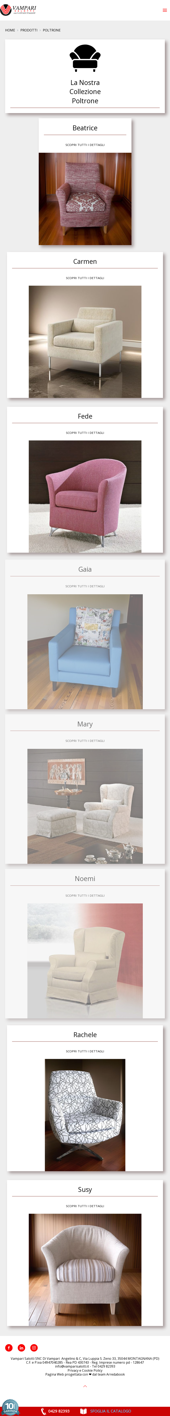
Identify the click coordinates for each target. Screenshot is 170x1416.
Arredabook (115, 1374)
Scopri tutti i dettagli (85, 145)
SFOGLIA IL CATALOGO (110, 1411)
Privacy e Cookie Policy (85, 1370)
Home (10, 30)
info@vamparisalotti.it (72, 1366)
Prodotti (29, 30)
